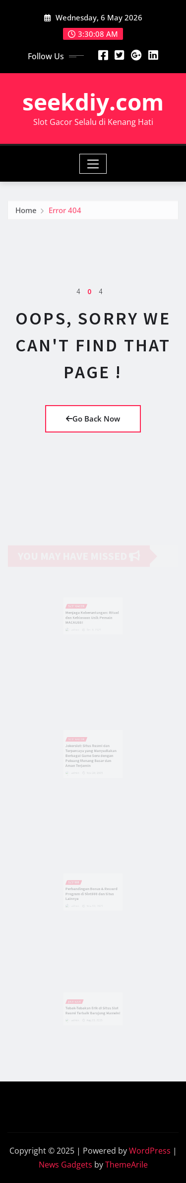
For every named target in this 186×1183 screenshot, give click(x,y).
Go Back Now (93, 419)
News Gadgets (65, 1164)
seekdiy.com (93, 101)
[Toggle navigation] (93, 164)
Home (26, 212)
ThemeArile (126, 1164)
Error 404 (65, 212)
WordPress (150, 1150)
